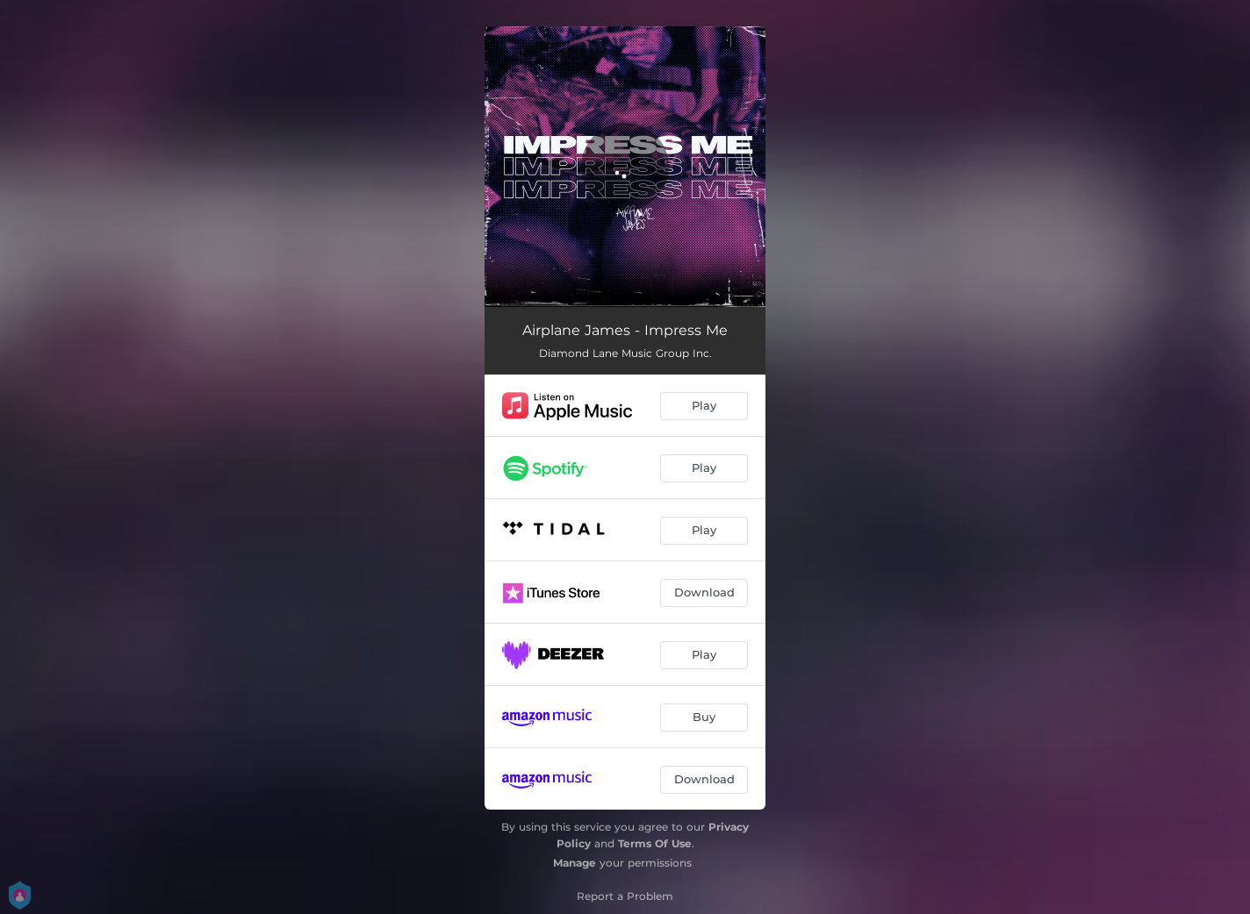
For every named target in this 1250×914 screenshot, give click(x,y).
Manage (574, 862)
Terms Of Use (655, 843)
